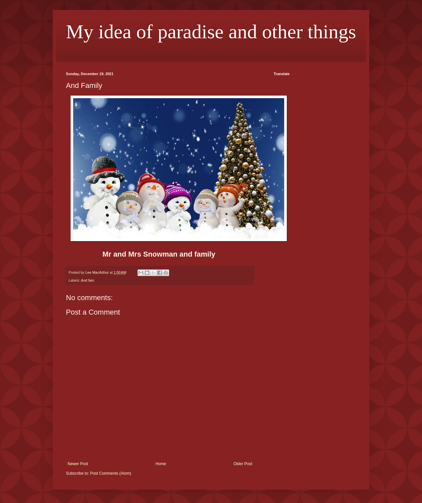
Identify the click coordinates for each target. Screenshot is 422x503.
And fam (87, 280)
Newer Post (78, 463)
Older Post (242, 463)
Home (161, 463)
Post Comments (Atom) (110, 473)
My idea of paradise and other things (211, 31)
